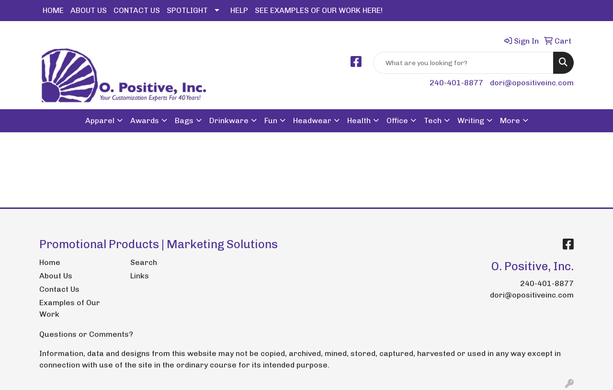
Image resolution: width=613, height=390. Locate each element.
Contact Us (59, 289)
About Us (55, 275)
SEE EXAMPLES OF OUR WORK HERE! (319, 10)
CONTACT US (137, 10)
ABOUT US (88, 10)
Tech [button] (433, 120)
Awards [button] (144, 120)
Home (49, 262)
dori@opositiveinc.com (532, 82)
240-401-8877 (456, 82)
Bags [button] (184, 120)
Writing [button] (470, 120)
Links (139, 275)
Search (143, 262)
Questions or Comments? (86, 334)
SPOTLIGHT (187, 10)
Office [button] (397, 120)
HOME (53, 10)
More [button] (510, 120)
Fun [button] (270, 120)
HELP (239, 10)
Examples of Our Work (69, 308)
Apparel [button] (99, 120)
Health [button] (359, 120)
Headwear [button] (312, 120)
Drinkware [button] (229, 120)
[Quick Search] (463, 63)
